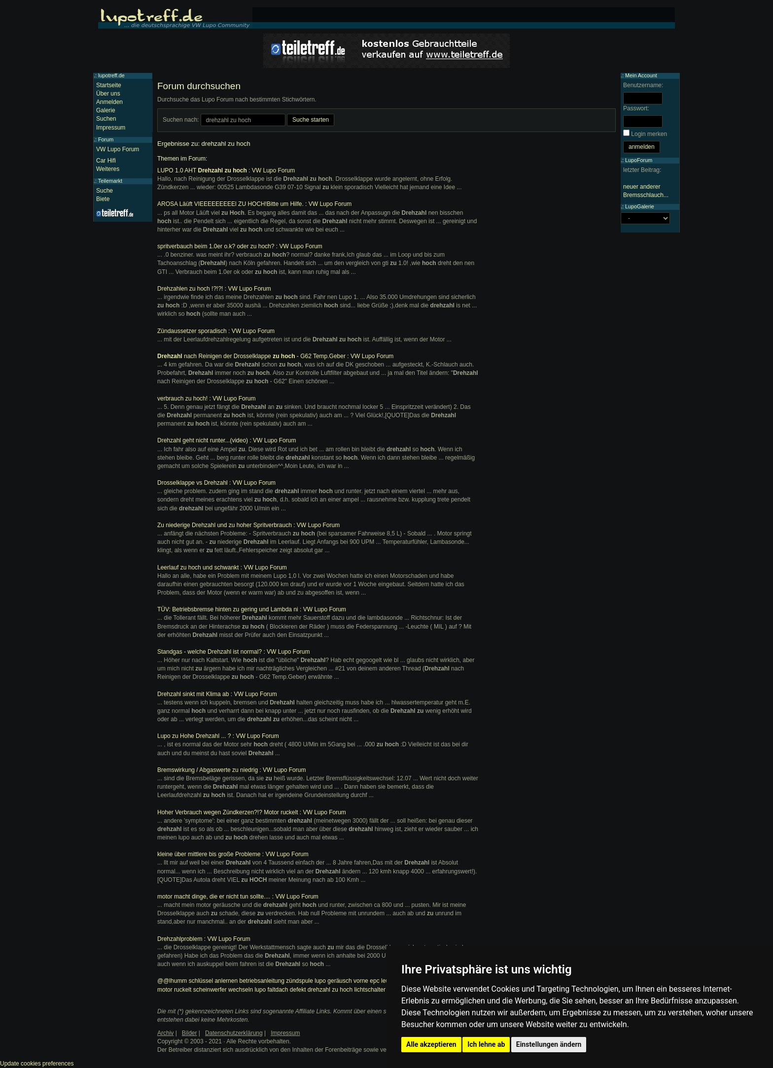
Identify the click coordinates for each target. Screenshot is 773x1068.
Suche (104, 190)
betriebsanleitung (261, 980)
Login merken (649, 134)
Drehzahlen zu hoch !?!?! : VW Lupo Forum (214, 288)
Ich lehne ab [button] (486, 1044)
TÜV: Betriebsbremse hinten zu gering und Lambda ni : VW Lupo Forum (251, 609)
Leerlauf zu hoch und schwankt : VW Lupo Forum (222, 567)
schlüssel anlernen (213, 980)
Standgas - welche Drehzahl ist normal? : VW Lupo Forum (233, 651)
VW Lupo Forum (117, 149)
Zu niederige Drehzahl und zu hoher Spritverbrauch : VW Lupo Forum (248, 525)
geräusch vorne (347, 980)
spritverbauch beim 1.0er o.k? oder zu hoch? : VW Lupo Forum (239, 246)
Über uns (108, 93)
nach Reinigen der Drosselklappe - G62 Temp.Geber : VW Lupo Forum (275, 356)
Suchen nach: (181, 119)
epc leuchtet (386, 980)
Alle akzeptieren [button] (431, 1044)
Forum (105, 139)
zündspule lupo (306, 980)
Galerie (105, 110)
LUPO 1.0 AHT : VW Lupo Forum (226, 170)
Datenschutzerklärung (234, 1033)
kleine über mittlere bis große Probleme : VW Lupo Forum (233, 854)
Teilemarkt (110, 181)
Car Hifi (106, 160)
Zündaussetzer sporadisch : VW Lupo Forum (216, 331)
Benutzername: (643, 85)
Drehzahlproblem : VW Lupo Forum (203, 938)
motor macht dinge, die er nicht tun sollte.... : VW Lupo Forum (237, 896)
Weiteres (107, 169)
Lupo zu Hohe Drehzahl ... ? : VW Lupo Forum (218, 736)
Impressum (110, 127)
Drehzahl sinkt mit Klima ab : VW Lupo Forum (217, 694)
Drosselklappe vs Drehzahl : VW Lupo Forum (216, 482)
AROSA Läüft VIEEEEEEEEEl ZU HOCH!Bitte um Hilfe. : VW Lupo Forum (254, 203)
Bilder (189, 1033)
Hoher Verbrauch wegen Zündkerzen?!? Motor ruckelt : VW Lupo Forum (251, 812)
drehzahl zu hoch (330, 989)
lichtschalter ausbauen (383, 989)
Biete (102, 199)
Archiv (165, 1033)
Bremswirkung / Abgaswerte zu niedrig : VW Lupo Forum (231, 770)
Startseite (108, 85)
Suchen (106, 118)
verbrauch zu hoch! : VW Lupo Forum (206, 398)
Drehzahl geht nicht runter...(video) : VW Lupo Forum (226, 440)
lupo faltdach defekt (280, 989)
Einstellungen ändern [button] (549, 1044)
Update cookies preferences (36, 1063)
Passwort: (636, 108)
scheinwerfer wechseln (223, 989)
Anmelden (109, 102)
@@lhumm (172, 980)
